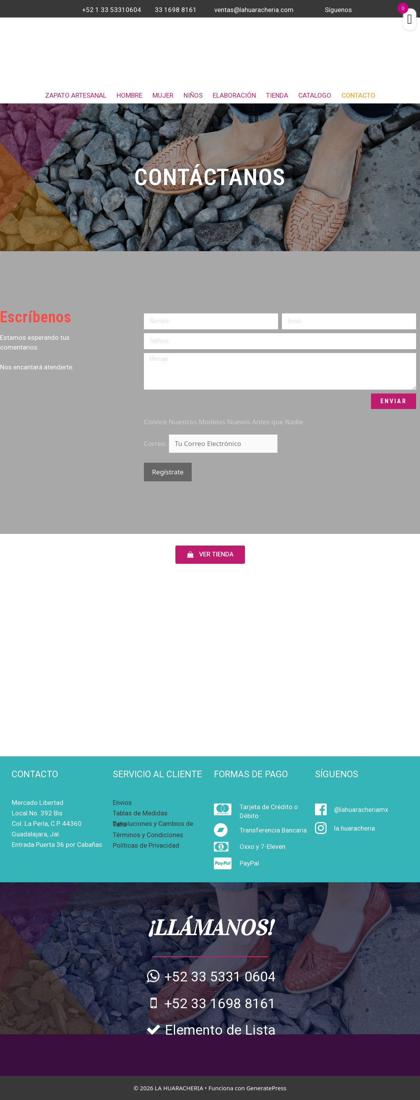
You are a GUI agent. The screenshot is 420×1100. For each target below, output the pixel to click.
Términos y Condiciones (148, 835)
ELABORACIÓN (234, 95)
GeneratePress (266, 1088)
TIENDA (277, 95)
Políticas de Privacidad (146, 845)
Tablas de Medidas (140, 813)
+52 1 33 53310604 (111, 10)
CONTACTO (358, 95)
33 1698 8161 (176, 10)
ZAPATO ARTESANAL (76, 95)
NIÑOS (193, 95)
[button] (210, 555)
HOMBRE (129, 95)
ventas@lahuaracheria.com (254, 10)
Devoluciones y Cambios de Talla (153, 824)
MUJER (162, 95)
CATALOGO (314, 95)
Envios (122, 802)
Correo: (156, 443)
